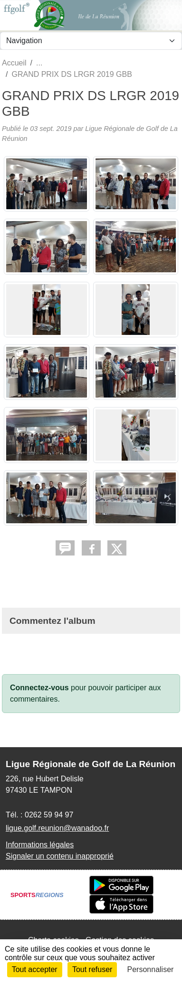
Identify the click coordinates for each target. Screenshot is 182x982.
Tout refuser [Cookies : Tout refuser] (92, 969)
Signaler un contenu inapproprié (60, 856)
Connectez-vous (39, 688)
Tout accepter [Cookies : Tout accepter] (34, 969)
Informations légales (40, 845)
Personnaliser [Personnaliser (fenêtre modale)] (150, 969)
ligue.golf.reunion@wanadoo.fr (57, 828)
